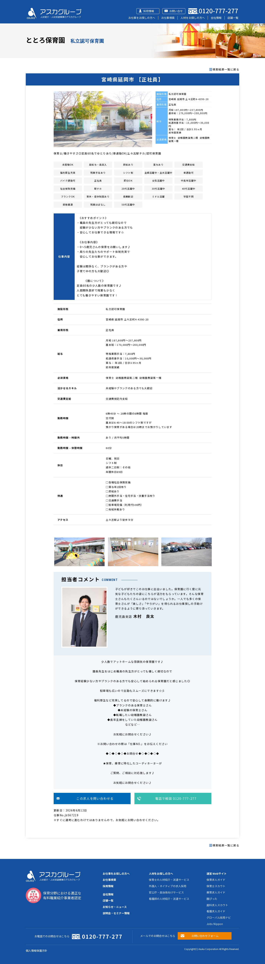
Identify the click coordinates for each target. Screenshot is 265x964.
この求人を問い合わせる (95, 798)
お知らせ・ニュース (115, 907)
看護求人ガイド (216, 911)
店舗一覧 (233, 18)
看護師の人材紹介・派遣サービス (169, 899)
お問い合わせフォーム (205, 936)
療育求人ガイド (216, 892)
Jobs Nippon (215, 924)
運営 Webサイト (217, 873)
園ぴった (212, 899)
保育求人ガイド (216, 880)
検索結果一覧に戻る (225, 69)
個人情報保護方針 (36, 950)
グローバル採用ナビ (219, 917)
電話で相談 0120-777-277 (176, 798)
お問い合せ (176, 11)
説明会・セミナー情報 (116, 913)
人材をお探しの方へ (193, 18)
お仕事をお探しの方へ (141, 18)
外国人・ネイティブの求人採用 (167, 886)
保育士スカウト (216, 886)
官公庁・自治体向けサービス (166, 892)
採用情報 (148, 11)
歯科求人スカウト (217, 905)
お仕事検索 (168, 18)
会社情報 (216, 18)
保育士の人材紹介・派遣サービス (169, 880)
